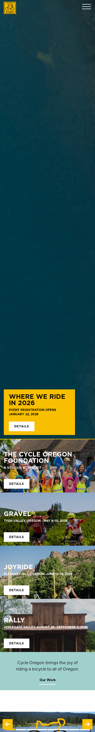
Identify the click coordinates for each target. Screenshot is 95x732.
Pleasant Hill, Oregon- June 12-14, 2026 (38, 574)
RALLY (14, 620)
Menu (86, 6)
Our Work (48, 680)
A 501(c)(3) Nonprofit (23, 467)
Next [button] (87, 724)
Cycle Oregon (10, 8)
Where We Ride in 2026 (37, 399)
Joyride (18, 566)
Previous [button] (8, 724)
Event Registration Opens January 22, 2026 (32, 412)
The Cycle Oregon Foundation (38, 457)
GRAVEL (17, 513)
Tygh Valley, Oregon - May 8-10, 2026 (36, 521)
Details (21, 426)
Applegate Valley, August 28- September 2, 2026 (46, 627)
